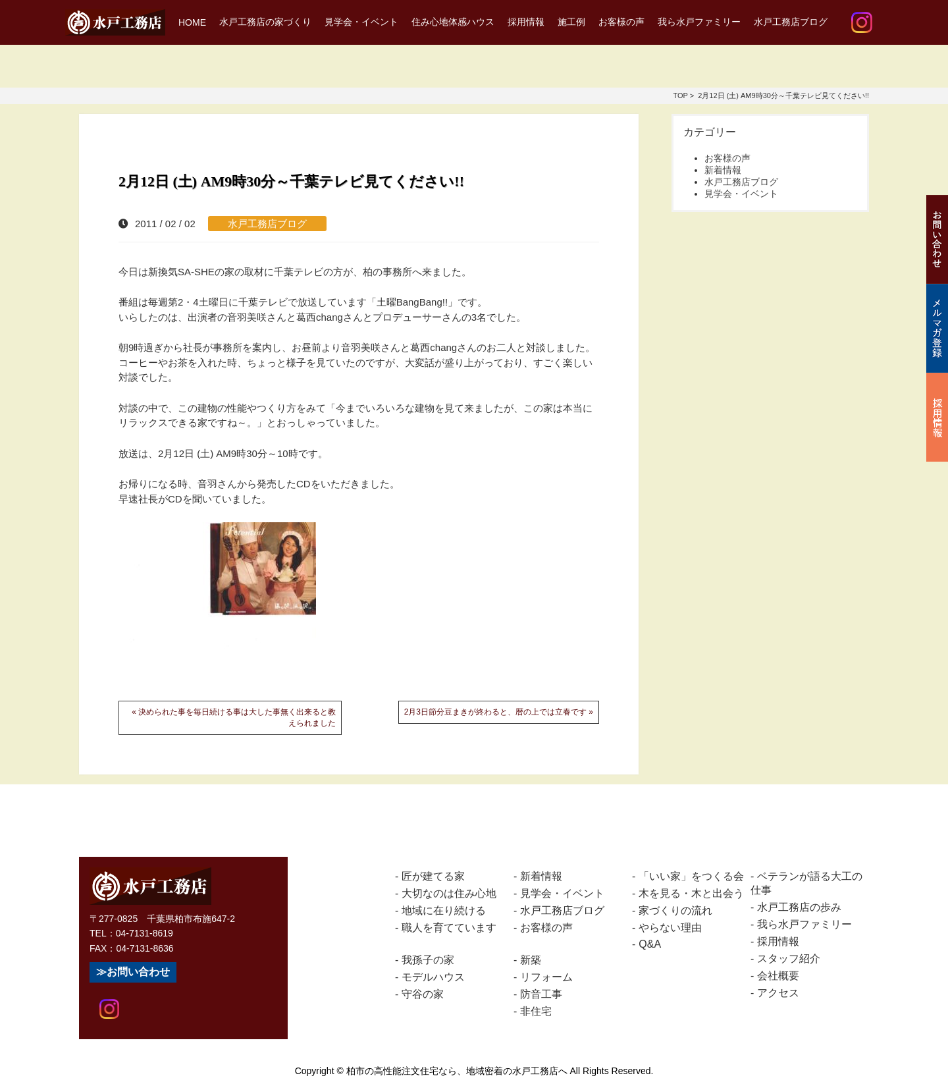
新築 (530, 959)
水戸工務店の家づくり (265, 21)
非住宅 (536, 1011)
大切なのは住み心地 (449, 893)
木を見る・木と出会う (691, 893)
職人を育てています (449, 927)
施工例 (571, 21)
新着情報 (722, 170)
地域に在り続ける (444, 910)
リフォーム (546, 977)
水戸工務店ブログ (791, 21)
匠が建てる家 (433, 876)
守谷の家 (423, 994)
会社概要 (778, 975)
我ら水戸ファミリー (699, 21)
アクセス (778, 992)
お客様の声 (621, 21)
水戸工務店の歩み (799, 907)
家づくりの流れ (675, 910)
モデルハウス (433, 977)
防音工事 (541, 994)
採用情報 (526, 21)
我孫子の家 (428, 959)
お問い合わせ (138, 971)
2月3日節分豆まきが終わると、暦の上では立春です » (498, 712)
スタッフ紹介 (788, 958)
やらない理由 (670, 927)
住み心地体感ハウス (452, 21)
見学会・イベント (361, 21)
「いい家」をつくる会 (691, 876)
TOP (680, 95)
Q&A (650, 944)
